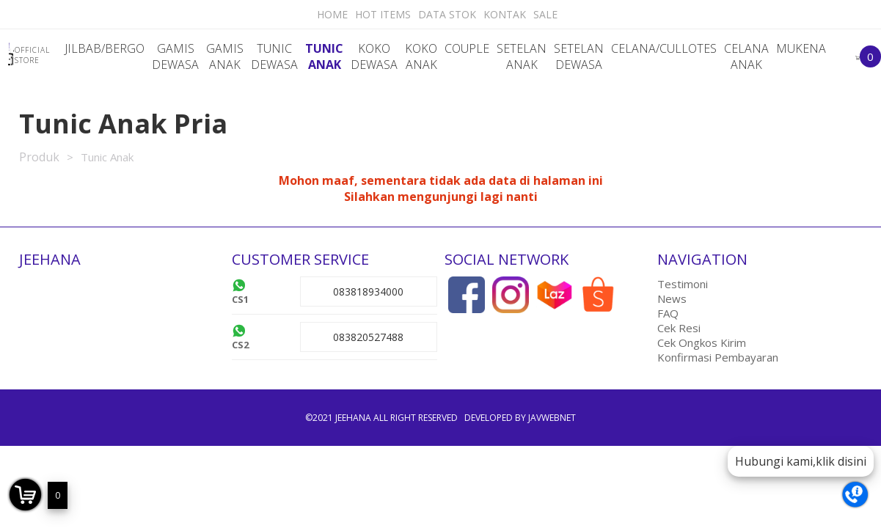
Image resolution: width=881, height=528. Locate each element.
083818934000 (368, 291)
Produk (39, 157)
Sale (545, 14)
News (672, 298)
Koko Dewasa (374, 56)
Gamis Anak (225, 56)
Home (332, 14)
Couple (467, 48)
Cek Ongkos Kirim (701, 342)
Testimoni (682, 283)
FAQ (668, 313)
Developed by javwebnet (520, 417)
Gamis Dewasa (175, 56)
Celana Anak (746, 56)
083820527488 (368, 337)
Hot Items (383, 14)
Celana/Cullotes (664, 48)
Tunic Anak (324, 56)
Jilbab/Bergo (105, 48)
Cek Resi (679, 327)
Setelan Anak (521, 56)
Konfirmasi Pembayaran (717, 357)
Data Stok (447, 14)
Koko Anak (421, 56)
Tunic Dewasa (274, 56)
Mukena (801, 48)
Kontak (504, 14)
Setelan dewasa (579, 56)
